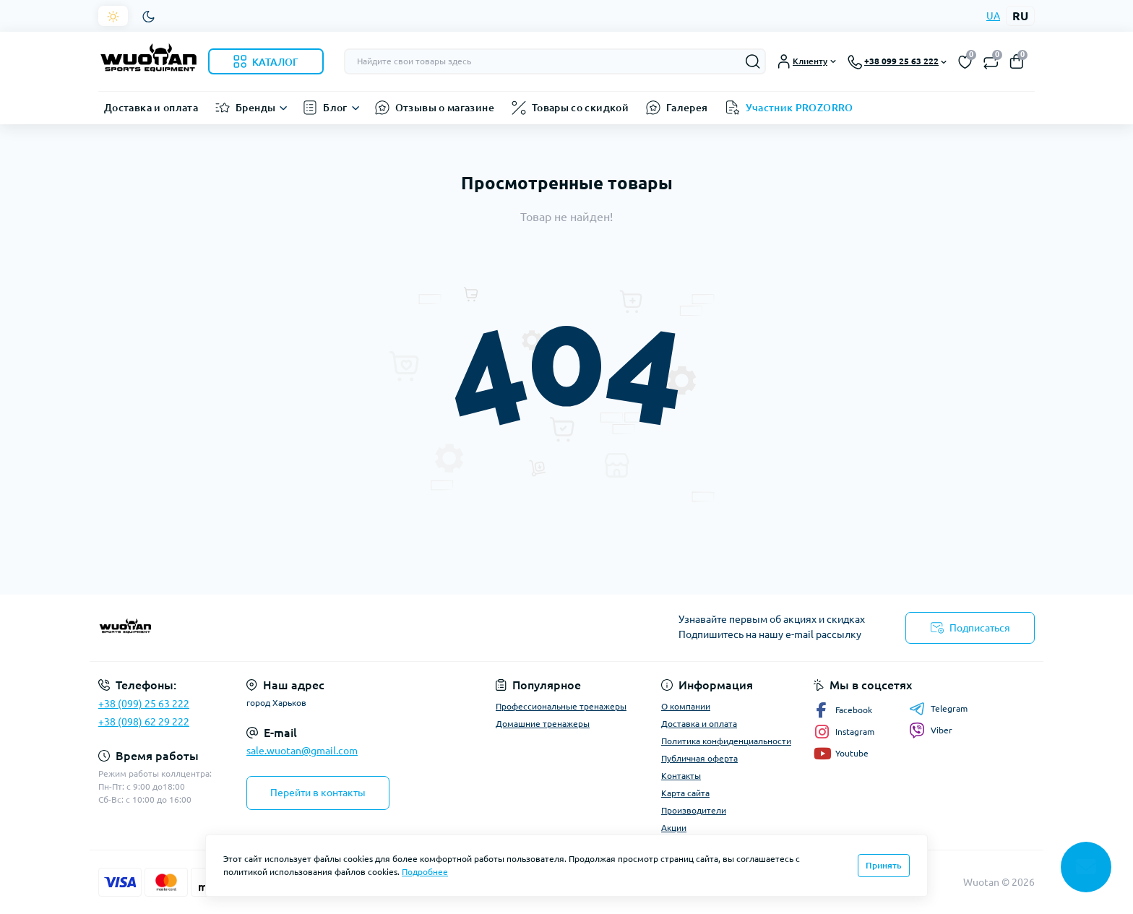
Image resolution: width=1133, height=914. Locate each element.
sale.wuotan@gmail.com (302, 750)
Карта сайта (685, 793)
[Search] (753, 61)
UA (993, 16)
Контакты (681, 775)
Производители (693, 810)
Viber (930, 730)
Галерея (687, 107)
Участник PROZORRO (799, 107)
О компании (685, 706)
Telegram (938, 708)
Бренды (255, 107)
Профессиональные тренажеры (561, 706)
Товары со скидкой (580, 107)
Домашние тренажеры (543, 723)
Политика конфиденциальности (726, 741)
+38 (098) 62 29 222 (143, 722)
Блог (335, 107)
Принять (884, 865)
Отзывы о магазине (444, 107)
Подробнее (425, 871)
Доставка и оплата (151, 107)
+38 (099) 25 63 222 (143, 704)
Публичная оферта (699, 758)
